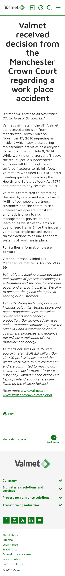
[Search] (49, 7)
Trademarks (10, 549)
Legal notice (10, 544)
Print (9, 414)
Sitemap (8, 539)
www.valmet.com (35, 391)
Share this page (15, 439)
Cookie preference (14, 563)
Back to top (53, 439)
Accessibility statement (17, 554)
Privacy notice (12, 559)
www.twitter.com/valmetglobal (27, 395)
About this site (12, 534)
